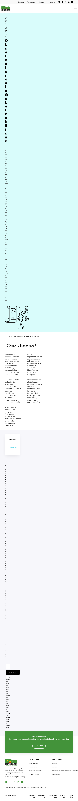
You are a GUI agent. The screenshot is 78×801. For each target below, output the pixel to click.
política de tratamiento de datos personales (8, 719)
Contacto (51, 2)
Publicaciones (31, 2)
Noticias (21, 2)
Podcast (42, 2)
